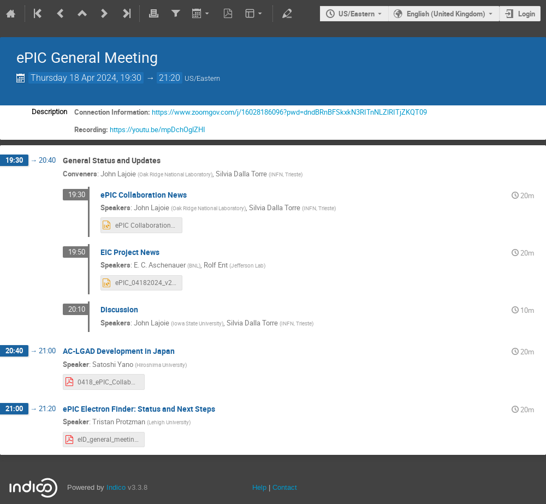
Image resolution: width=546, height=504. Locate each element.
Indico (116, 487)
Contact (284, 487)
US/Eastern (357, 14)
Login (526, 14)
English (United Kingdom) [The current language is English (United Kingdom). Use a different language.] (446, 14)
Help (259, 487)
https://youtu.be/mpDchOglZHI (157, 129)
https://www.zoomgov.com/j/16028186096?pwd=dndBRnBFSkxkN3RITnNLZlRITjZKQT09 (289, 112)
